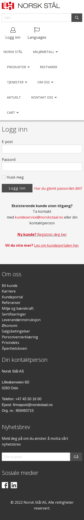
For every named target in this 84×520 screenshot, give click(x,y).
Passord (8, 159)
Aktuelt (14, 97)
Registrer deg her (42, 234)
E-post (7, 141)
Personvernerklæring (20, 337)
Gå (76, 456)
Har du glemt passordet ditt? (58, 188)
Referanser (11, 302)
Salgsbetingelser (16, 331)
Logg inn (17, 188)
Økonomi (9, 325)
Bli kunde (9, 285)
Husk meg (15, 177)
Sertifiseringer (14, 314)
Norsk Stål (13, 52)
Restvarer (48, 67)
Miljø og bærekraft (18, 308)
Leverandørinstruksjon (21, 319)
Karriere (9, 291)
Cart (11, 112)
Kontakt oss (42, 97)
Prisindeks (10, 342)
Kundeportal (12, 297)
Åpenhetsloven (14, 348)
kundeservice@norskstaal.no (39, 217)
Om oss (43, 82)
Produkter (16, 67)
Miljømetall (43, 52)
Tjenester (15, 82)
